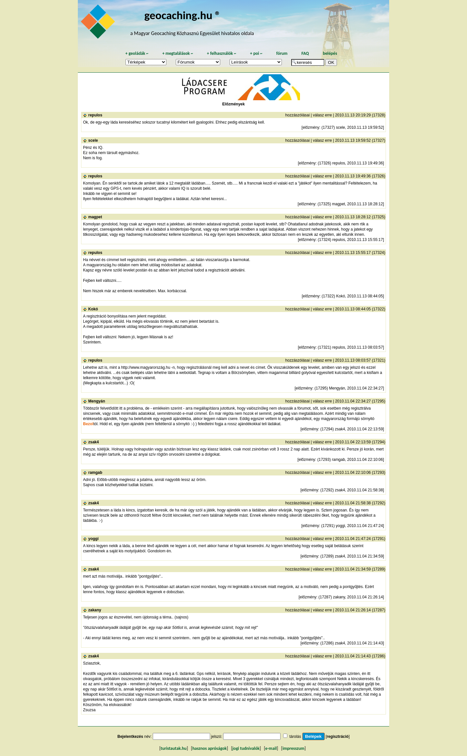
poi (256, 53)
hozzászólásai (297, 115)
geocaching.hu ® (182, 15)
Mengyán (96, 401)
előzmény (311, 127)
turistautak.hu (173, 748)
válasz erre (322, 115)
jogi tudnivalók (246, 748)
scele (93, 140)
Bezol (88, 424)
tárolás (295, 736)
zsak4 (93, 442)
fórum (282, 53)
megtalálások (177, 53)
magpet (95, 217)
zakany (94, 610)
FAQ (305, 53)
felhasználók (221, 53)
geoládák (136, 53)
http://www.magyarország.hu (145, 367)
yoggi (93, 538)
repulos (95, 115)
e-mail (271, 748)
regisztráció (337, 736)
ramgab (95, 472)
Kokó (93, 309)
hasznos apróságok (209, 748)
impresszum (293, 748)
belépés (330, 53)
